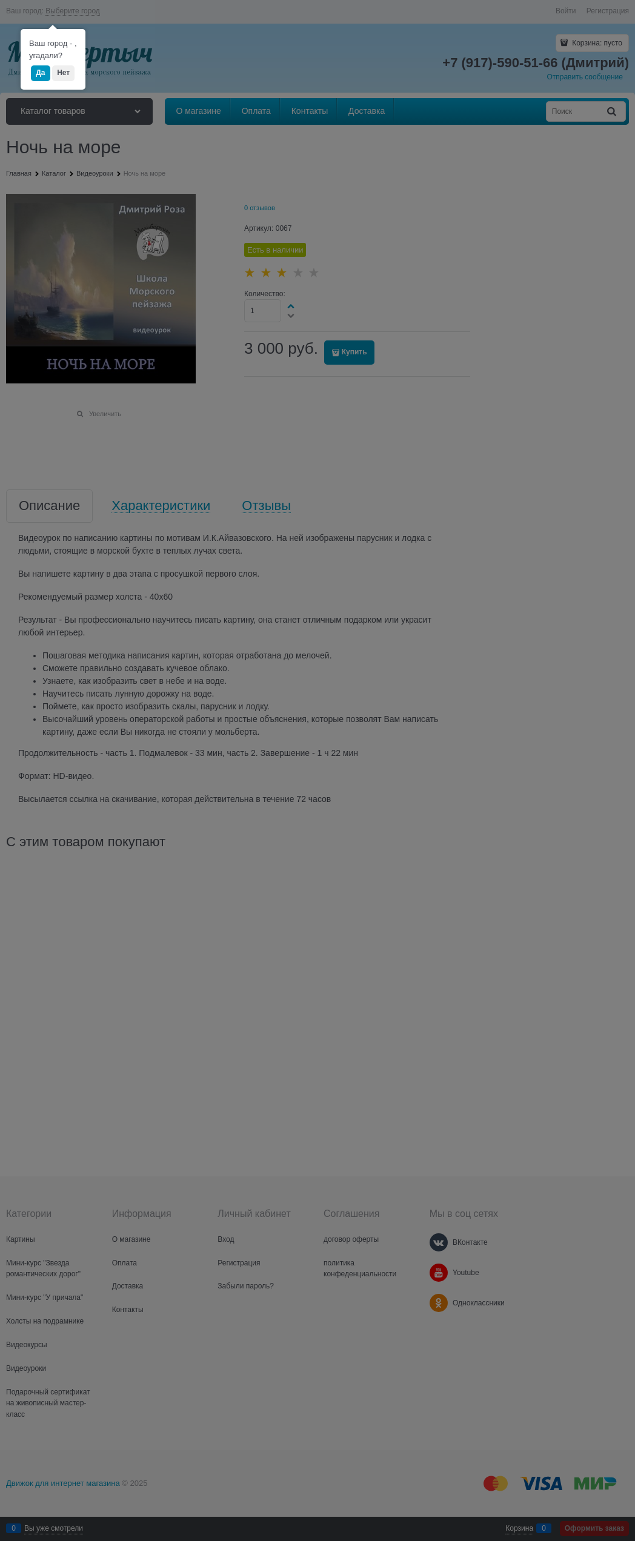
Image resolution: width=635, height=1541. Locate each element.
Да (40, 72)
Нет (63, 72)
